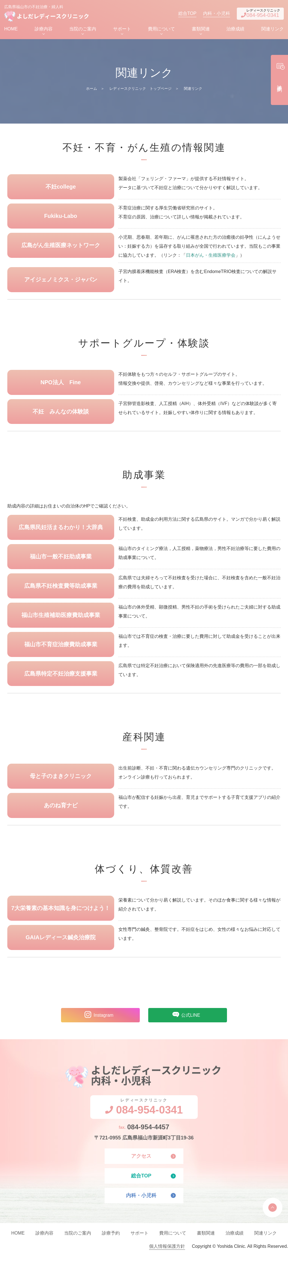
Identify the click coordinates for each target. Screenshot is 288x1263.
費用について (161, 30)
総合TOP (180, 14)
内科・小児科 (209, 14)
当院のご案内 (82, 30)
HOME (11, 30)
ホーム (91, 90)
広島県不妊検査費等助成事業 (60, 589)
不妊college (60, 188)
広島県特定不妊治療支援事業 (60, 678)
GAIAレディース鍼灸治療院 (61, 943)
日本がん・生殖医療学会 (210, 256)
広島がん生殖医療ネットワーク (60, 247)
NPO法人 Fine (60, 384)
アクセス (141, 1163)
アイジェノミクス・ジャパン (60, 281)
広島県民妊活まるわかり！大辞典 (61, 530)
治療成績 (235, 30)
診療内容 (44, 30)
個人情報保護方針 (167, 1253)
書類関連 (201, 30)
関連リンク (272, 30)
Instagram (97, 1020)
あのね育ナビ (61, 811)
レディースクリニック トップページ (140, 90)
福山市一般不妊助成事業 (61, 560)
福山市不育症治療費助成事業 (60, 648)
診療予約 (111, 1240)
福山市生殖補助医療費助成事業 (60, 619)
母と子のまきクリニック (61, 781)
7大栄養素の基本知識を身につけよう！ (60, 914)
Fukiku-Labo (60, 217)
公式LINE (185, 1020)
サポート (122, 30)
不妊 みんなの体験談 (61, 414)
